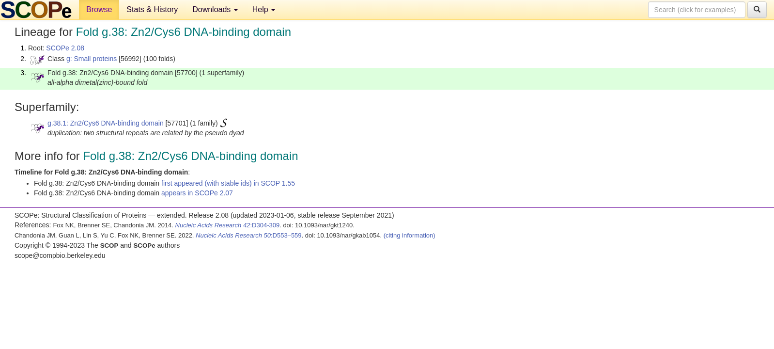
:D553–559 (249, 235)
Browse (99, 9)
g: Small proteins (91, 59)
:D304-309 (227, 225)
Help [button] (263, 9)
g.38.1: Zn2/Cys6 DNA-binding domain (105, 123)
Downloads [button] (215, 9)
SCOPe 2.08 (65, 48)
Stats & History (152, 9)
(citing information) (409, 235)
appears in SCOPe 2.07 (197, 193)
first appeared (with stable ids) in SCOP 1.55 (228, 183)
